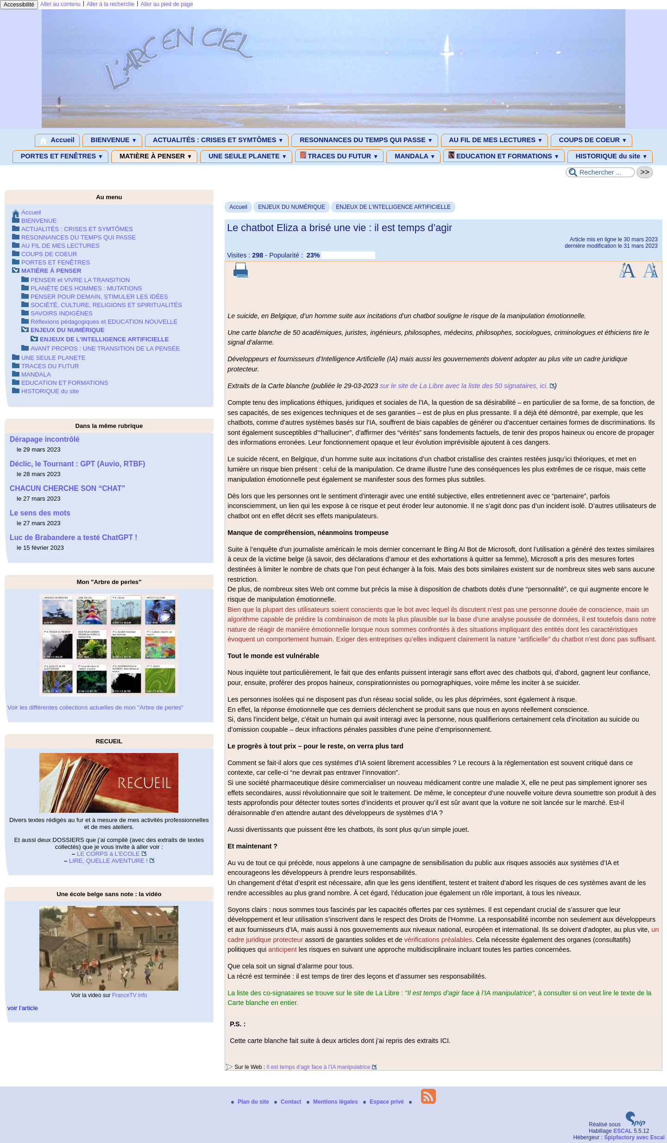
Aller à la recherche (110, 4)
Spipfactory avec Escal (634, 1137)
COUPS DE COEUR (591, 140)
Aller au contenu (60, 4)
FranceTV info (129, 995)
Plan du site (251, 1102)
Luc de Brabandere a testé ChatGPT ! (74, 537)
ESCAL (622, 1131)
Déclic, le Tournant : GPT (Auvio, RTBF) (77, 464)
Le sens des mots (40, 513)
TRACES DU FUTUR (339, 155)
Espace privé (384, 1102)
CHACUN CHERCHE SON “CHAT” (67, 488)
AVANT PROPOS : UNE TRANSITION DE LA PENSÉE (105, 348)
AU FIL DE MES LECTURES (494, 140)
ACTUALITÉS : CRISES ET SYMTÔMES (217, 140)
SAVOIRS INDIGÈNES (62, 313)
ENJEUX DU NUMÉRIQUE (291, 207)
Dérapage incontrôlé (45, 439)
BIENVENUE (112, 140)
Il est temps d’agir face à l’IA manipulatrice (318, 1067)
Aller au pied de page (166, 4)
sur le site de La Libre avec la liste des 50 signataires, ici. (464, 385)
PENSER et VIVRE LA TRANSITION (80, 279)
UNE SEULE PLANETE (246, 156)
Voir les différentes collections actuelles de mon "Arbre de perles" (95, 707)
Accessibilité (19, 4)
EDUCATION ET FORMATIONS (503, 155)
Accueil (57, 140)
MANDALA (413, 156)
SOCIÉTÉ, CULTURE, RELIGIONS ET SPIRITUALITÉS (106, 304)
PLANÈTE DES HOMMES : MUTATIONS (86, 288)
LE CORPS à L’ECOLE (108, 853)
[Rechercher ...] (600, 172)
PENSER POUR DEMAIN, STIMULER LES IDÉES (99, 296)
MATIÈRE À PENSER (154, 156)
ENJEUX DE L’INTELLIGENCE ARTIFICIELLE (393, 207)
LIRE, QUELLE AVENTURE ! (108, 860)
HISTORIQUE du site (610, 156)
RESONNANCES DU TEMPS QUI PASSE (364, 140)
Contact (288, 1102)
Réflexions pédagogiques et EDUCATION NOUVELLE (104, 321)
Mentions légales (333, 1102)
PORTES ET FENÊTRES (60, 156)
